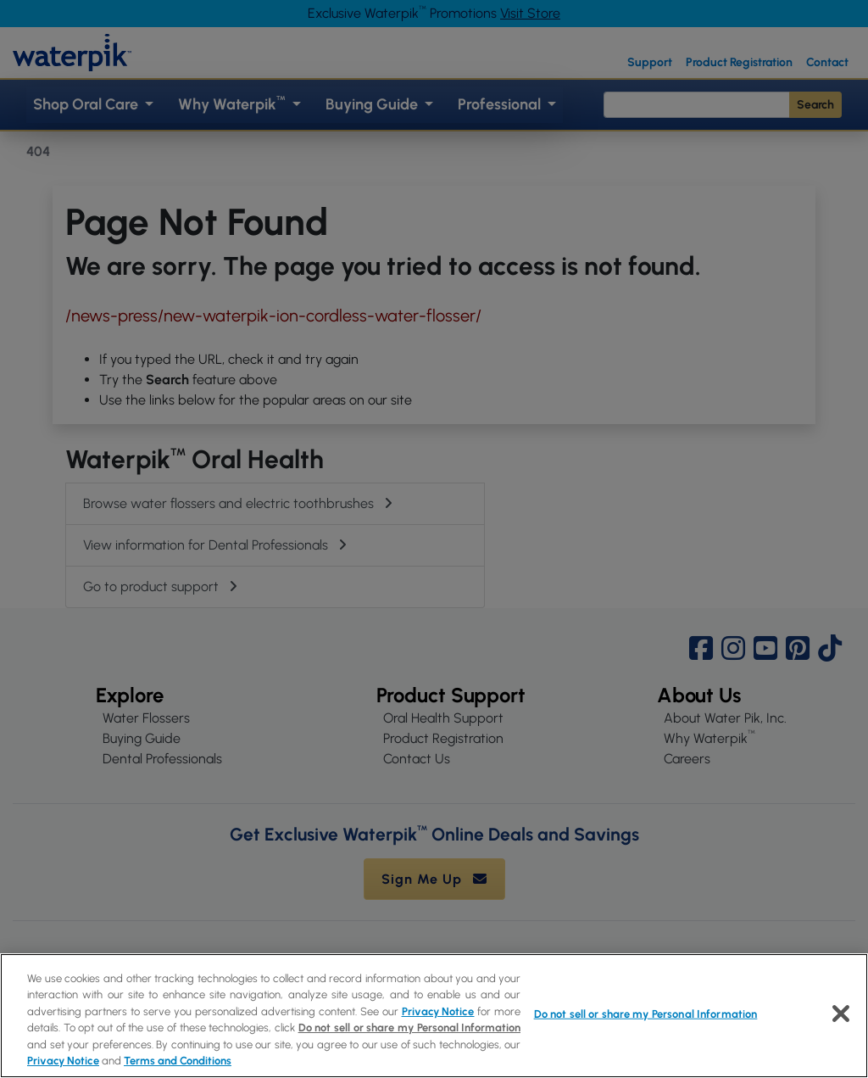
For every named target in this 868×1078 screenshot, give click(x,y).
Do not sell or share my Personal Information (409, 1027)
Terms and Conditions (177, 1060)
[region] (434, 1015)
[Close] (841, 1013)
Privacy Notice (438, 1011)
